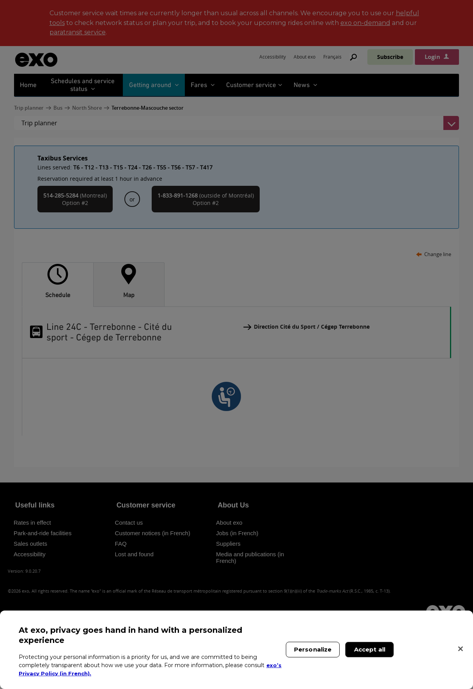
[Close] (460, 648)
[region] (236, 650)
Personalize (313, 649)
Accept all (370, 649)
